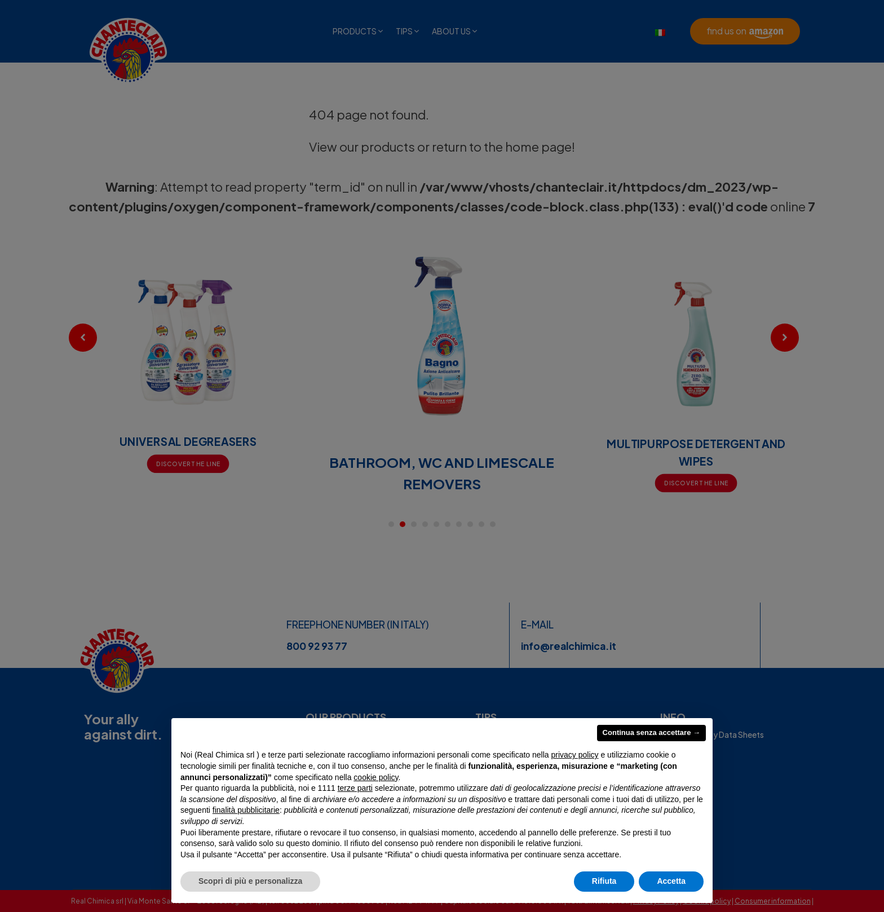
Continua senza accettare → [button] (651, 732)
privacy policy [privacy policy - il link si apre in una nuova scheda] (575, 754)
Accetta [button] (671, 881)
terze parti (355, 788)
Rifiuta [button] (604, 881)
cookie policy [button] (375, 777)
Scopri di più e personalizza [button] (250, 881)
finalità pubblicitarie (246, 809)
